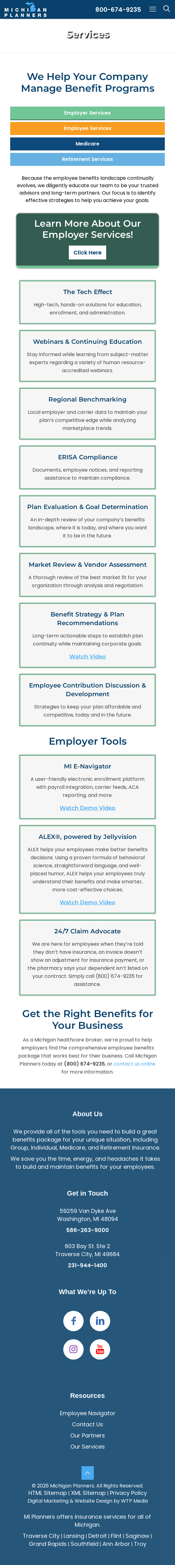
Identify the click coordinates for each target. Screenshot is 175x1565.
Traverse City (41, 1536)
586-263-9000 (87, 1230)
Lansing (74, 1536)
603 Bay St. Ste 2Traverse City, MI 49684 (87, 1250)
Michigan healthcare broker (68, 1039)
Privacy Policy (128, 1493)
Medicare (87, 143)
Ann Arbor (116, 1544)
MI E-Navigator (87, 766)
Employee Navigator (87, 1413)
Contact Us (87, 1424)
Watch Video (87, 656)
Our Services (87, 1446)
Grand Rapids (48, 1544)
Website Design (93, 1500)
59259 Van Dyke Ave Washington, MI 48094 (87, 1215)
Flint (116, 1536)
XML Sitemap (88, 1493)
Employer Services (87, 112)
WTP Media (134, 1500)
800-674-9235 (118, 9)
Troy (140, 1544)
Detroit (97, 1536)
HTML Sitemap (47, 1493)
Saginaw (137, 1536)
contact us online (135, 1063)
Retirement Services (87, 159)
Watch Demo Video (87, 808)
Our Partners (87, 1435)
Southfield (84, 1544)
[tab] (87, 113)
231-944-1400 (87, 1265)
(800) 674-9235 (115, 976)
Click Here (87, 252)
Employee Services (87, 128)
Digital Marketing (48, 1500)
